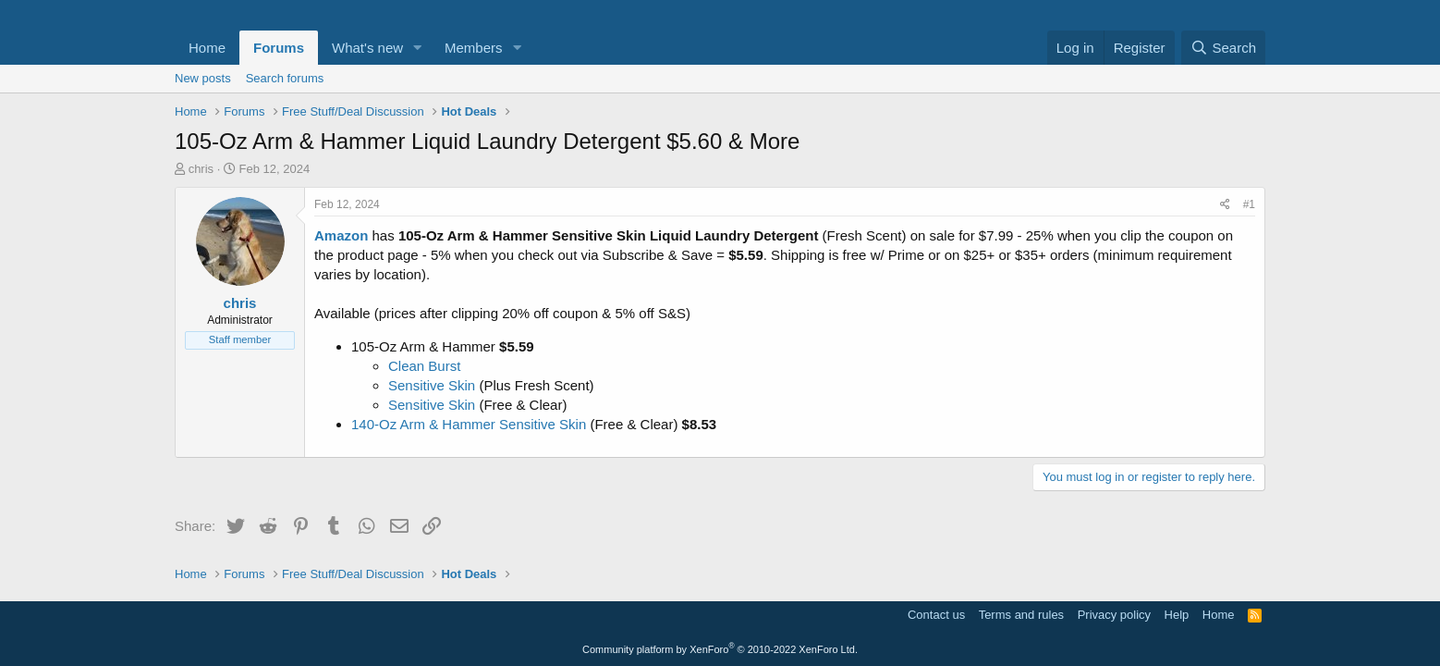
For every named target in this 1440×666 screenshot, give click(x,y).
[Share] (1225, 205)
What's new (367, 48)
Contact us (936, 615)
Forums (278, 48)
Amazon (341, 235)
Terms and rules (1021, 615)
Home (207, 48)
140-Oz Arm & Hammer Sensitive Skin (468, 424)
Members (474, 48)
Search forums (285, 78)
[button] (418, 48)
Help (1177, 615)
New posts (203, 78)
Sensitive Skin (431, 385)
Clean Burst (424, 366)
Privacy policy (1114, 615)
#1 (1249, 204)
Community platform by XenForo (720, 649)
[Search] (1223, 48)
